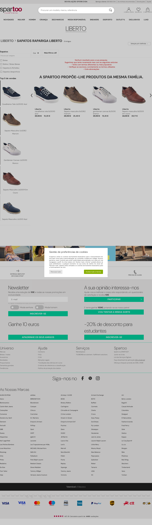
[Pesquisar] (110, 10)
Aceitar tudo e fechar (93, 272)
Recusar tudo (56, 272)
